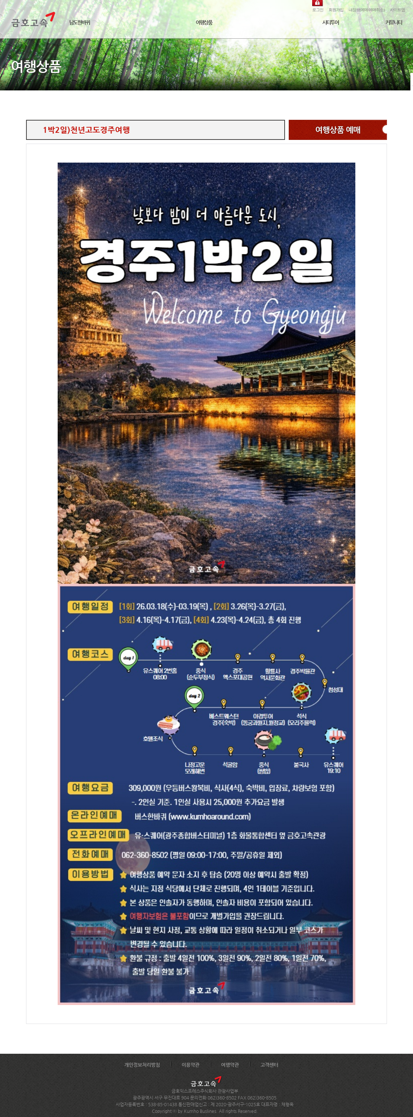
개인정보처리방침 (142, 1065)
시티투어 (330, 22)
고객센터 (269, 1065)
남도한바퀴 (79, 22)
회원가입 (336, 9)
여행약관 (230, 1065)
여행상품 (204, 22)
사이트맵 (397, 9)
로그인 (317, 9)
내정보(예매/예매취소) (367, 9)
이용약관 (190, 1065)
